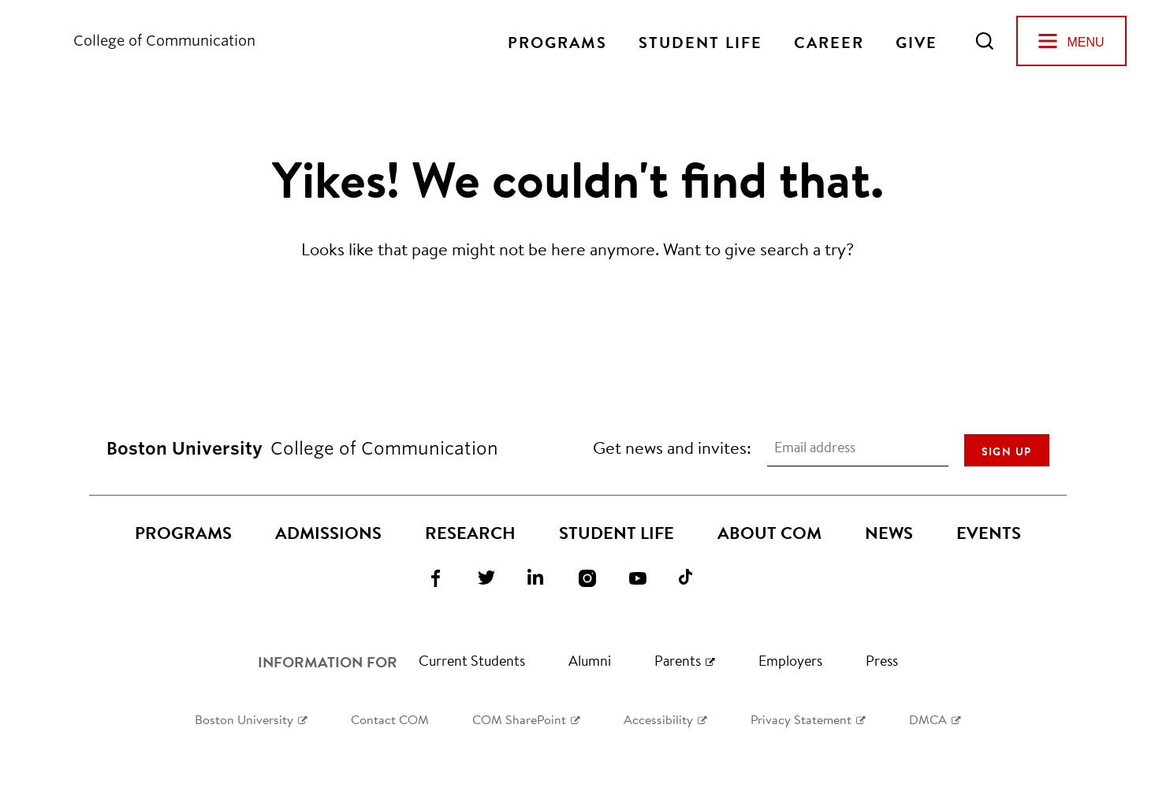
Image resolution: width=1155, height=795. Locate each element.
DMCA (928, 719)
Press (882, 660)
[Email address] (857, 447)
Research (470, 532)
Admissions (328, 532)
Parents (677, 660)
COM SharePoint (519, 719)
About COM (769, 532)
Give (916, 41)
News (889, 532)
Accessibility (658, 719)
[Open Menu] (1071, 41)
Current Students (472, 660)
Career (829, 41)
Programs (557, 41)
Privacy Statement (801, 719)
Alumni (589, 660)
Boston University (244, 719)
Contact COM (390, 719)
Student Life (700, 41)
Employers (790, 660)
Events (988, 532)
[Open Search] (984, 41)
